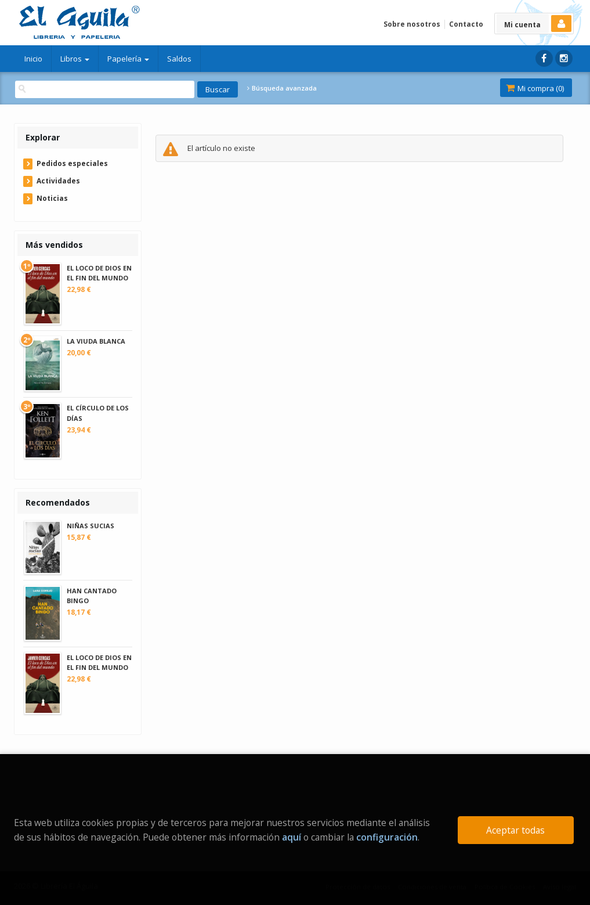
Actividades (58, 181)
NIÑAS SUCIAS (90, 525)
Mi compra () (535, 88)
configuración (387, 837)
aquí (291, 837)
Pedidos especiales (72, 163)
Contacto (466, 24)
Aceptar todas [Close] (515, 830)
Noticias (52, 198)
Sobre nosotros (411, 24)
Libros (74, 58)
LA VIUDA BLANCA (96, 341)
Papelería (128, 58)
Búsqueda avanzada (282, 88)
